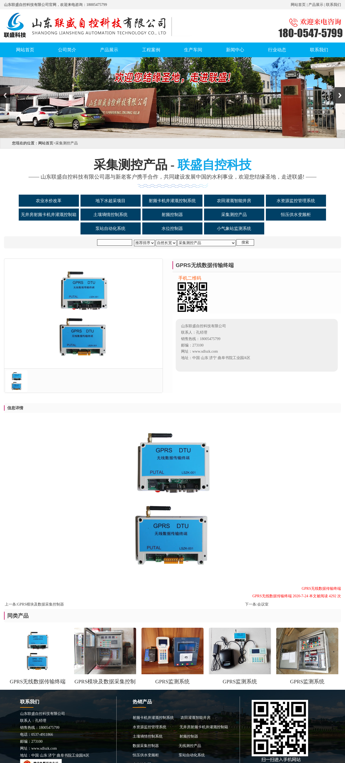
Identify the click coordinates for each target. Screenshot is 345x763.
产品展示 (315, 5)
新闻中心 (235, 49)
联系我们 (333, 5)
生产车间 (193, 49)
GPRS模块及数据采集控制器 (40, 604)
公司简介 (67, 49)
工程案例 (151, 49)
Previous (5, 95)
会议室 (263, 604)
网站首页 (298, 5)
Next (340, 95)
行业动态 (277, 49)
